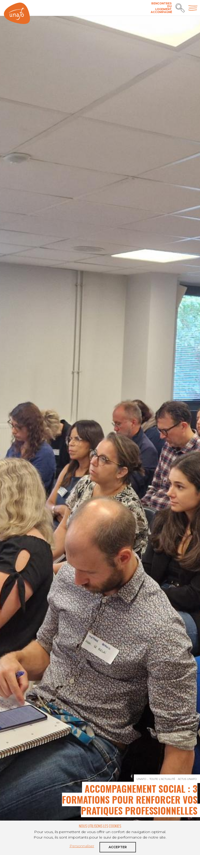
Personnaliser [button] (82, 846)
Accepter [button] (118, 847)
